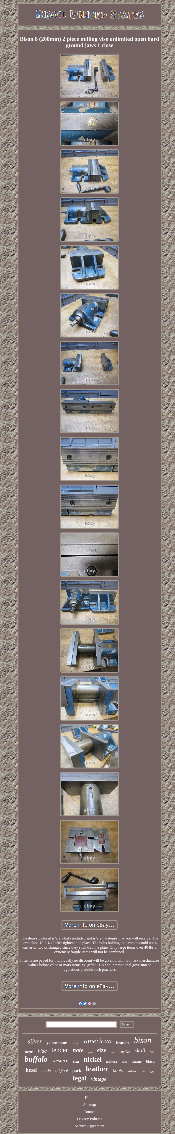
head (31, 1070)
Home (89, 1097)
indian (131, 1071)
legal (80, 1078)
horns (29, 1052)
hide (42, 1051)
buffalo (35, 1059)
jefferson (111, 1061)
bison (142, 1040)
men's (113, 1052)
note (77, 1050)
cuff (151, 1072)
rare (143, 1071)
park (76, 1070)
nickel (93, 1059)
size (101, 1050)
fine (152, 1052)
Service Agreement (89, 1126)
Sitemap (89, 1105)
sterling (137, 1061)
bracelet (123, 1043)
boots (118, 1070)
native (125, 1052)
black (150, 1061)
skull (139, 1050)
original (61, 1071)
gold (90, 1052)
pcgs (124, 1061)
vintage (98, 1079)
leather (97, 1069)
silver (35, 1041)
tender (59, 1050)
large (75, 1042)
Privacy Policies (89, 1119)
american (98, 1041)
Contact (90, 1112)
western (60, 1060)
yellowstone (56, 1042)
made (46, 1070)
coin (76, 1061)
